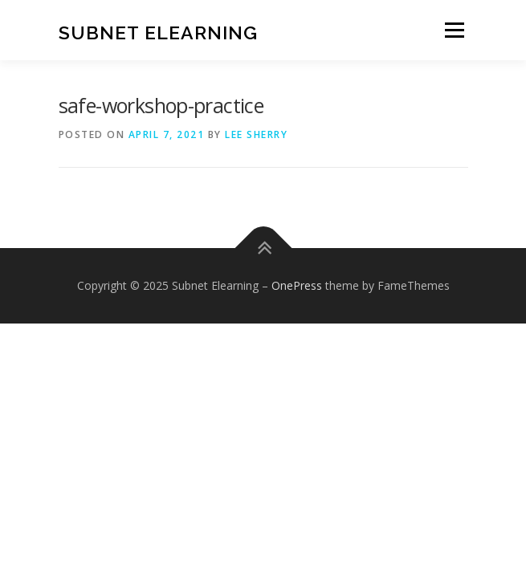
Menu (453, 30)
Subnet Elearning (158, 32)
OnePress (296, 285)
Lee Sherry (256, 134)
